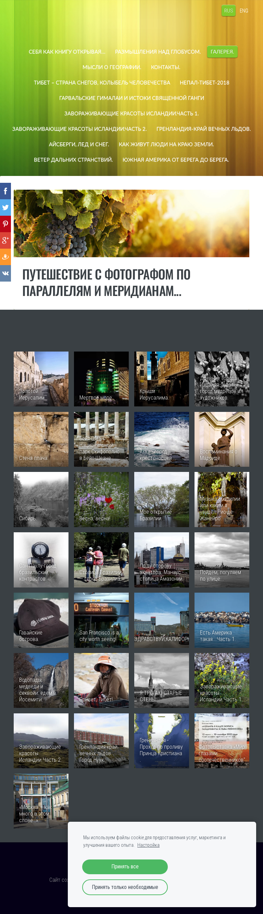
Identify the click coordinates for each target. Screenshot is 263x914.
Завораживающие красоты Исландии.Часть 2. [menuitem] (131, 128)
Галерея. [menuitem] (222, 51)
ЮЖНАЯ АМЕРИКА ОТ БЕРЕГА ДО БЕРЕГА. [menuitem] (131, 174)
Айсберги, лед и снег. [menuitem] (183, 144)
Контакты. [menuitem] (165, 66)
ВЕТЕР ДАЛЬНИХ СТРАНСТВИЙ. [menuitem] (184, 159)
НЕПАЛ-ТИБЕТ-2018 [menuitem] (204, 82)
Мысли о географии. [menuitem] (112, 66)
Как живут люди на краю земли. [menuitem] (87, 159)
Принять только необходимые (125, 887)
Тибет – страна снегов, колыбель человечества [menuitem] (102, 82)
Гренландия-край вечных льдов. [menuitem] (96, 144)
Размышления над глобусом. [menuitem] (158, 51)
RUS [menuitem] (227, 10)
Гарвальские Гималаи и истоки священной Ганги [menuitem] (131, 97)
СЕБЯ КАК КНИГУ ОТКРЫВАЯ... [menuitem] (67, 51)
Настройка (148, 845)
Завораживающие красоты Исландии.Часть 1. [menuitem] (131, 113)
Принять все (125, 867)
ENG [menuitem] (242, 10)
